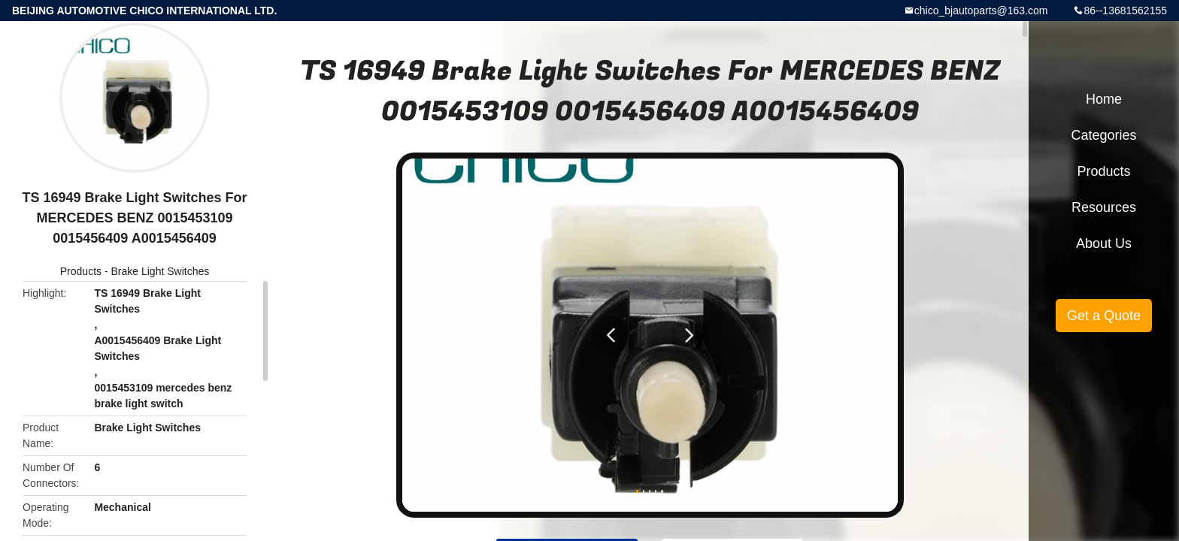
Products (81, 271)
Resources (1103, 207)
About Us (1104, 243)
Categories (1103, 135)
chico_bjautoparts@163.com (981, 11)
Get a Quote (1104, 315)
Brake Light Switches (160, 271)
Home (1104, 99)
